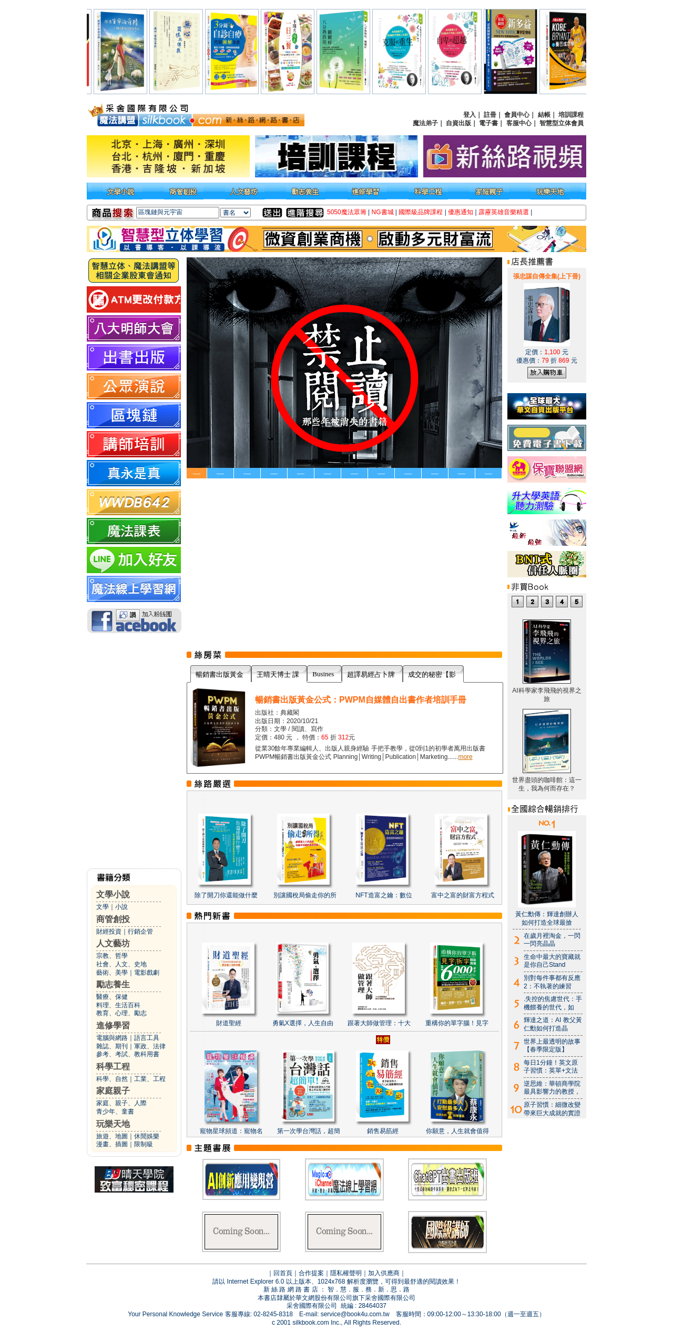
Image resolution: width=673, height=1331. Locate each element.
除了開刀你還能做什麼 (226, 895)
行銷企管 (140, 931)
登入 (469, 114)
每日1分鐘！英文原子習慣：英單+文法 (551, 1067)
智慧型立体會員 (561, 123)
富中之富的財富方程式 (462, 895)
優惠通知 (460, 212)
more (465, 756)
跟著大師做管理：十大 (379, 1023)
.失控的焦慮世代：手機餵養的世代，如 (553, 1003)
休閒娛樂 (146, 1136)
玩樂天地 (113, 1123)
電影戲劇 (146, 972)
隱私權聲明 (346, 1273)
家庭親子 (113, 1090)
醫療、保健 (112, 996)
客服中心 (519, 123)
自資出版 (458, 123)
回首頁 (282, 1273)
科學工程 (113, 1066)
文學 (102, 906)
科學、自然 (112, 1079)
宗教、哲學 (112, 955)
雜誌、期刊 (112, 1046)
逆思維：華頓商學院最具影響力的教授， (552, 1088)
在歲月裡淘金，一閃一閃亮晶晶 (552, 940)
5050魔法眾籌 (346, 212)
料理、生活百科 (118, 1005)
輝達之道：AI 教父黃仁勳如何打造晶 (553, 1024)
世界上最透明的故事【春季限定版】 (552, 1046)
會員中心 (516, 114)
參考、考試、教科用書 (127, 1054)
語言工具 (146, 1038)
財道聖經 (228, 1023)
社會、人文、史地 (121, 964)
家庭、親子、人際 (121, 1103)
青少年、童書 (115, 1111)
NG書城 (383, 212)
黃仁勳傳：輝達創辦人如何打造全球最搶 (546, 918)
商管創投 (113, 919)
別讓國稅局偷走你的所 (304, 895)
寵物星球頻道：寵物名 (231, 1131)
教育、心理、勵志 (121, 1013)
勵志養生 (113, 984)
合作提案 (311, 1273)
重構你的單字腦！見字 (456, 1023)
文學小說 (113, 894)
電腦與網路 (112, 1038)
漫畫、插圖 (112, 1144)
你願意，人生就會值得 (457, 1131)
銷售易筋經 (383, 1131)
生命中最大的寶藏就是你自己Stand (552, 961)
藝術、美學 (112, 972)
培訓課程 (571, 114)
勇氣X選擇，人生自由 (302, 1023)
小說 (121, 906)
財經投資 (108, 931)
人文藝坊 (113, 943)
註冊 (490, 114)
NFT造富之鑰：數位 (383, 895)
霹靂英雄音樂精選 (503, 212)
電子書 (488, 123)
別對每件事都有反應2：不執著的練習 (552, 982)
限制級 (143, 1144)
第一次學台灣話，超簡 (308, 1131)
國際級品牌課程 (421, 212)
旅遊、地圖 (112, 1136)
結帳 (544, 114)
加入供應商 (384, 1273)
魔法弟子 (425, 123)
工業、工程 (150, 1079)
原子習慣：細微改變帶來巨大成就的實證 (552, 1109)
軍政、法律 (150, 1046)
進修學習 (113, 1025)
